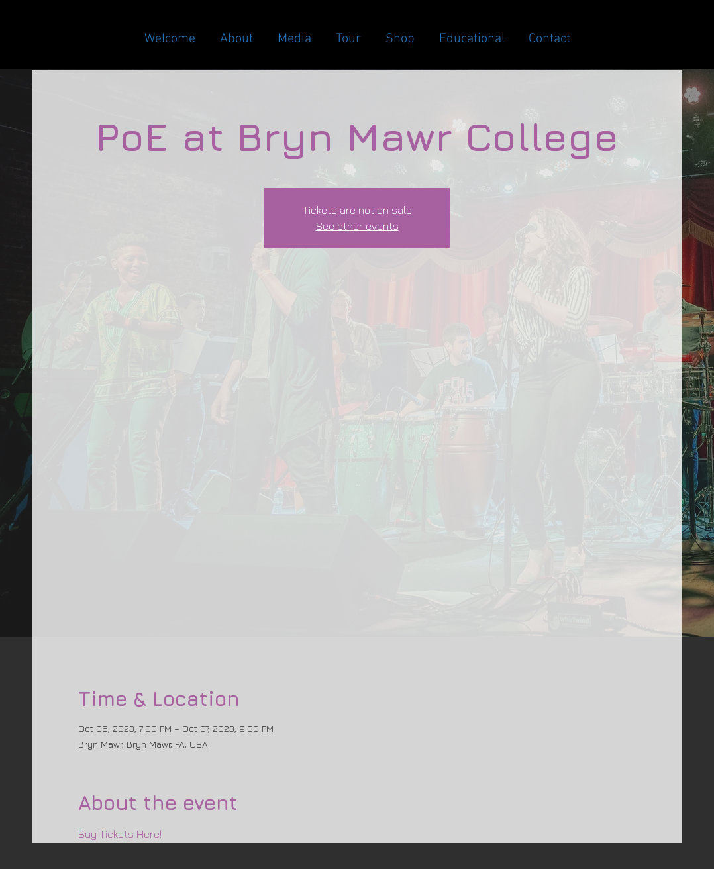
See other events (357, 226)
